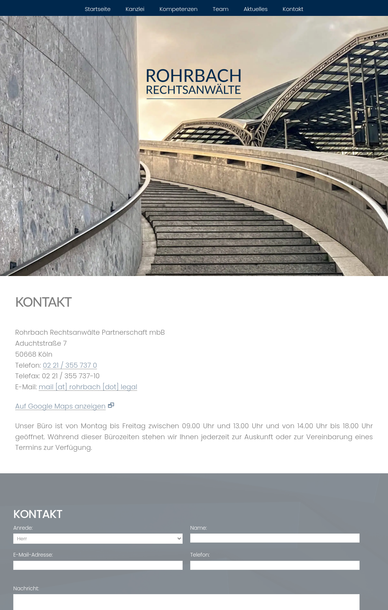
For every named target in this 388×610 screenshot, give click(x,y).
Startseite (98, 9)
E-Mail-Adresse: (33, 555)
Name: (198, 528)
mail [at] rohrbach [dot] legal (88, 387)
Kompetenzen (178, 9)
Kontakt (293, 9)
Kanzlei (135, 9)
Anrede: (23, 528)
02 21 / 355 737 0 (70, 365)
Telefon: (200, 555)
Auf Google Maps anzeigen (60, 406)
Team (220, 9)
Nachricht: (26, 588)
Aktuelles (256, 9)
